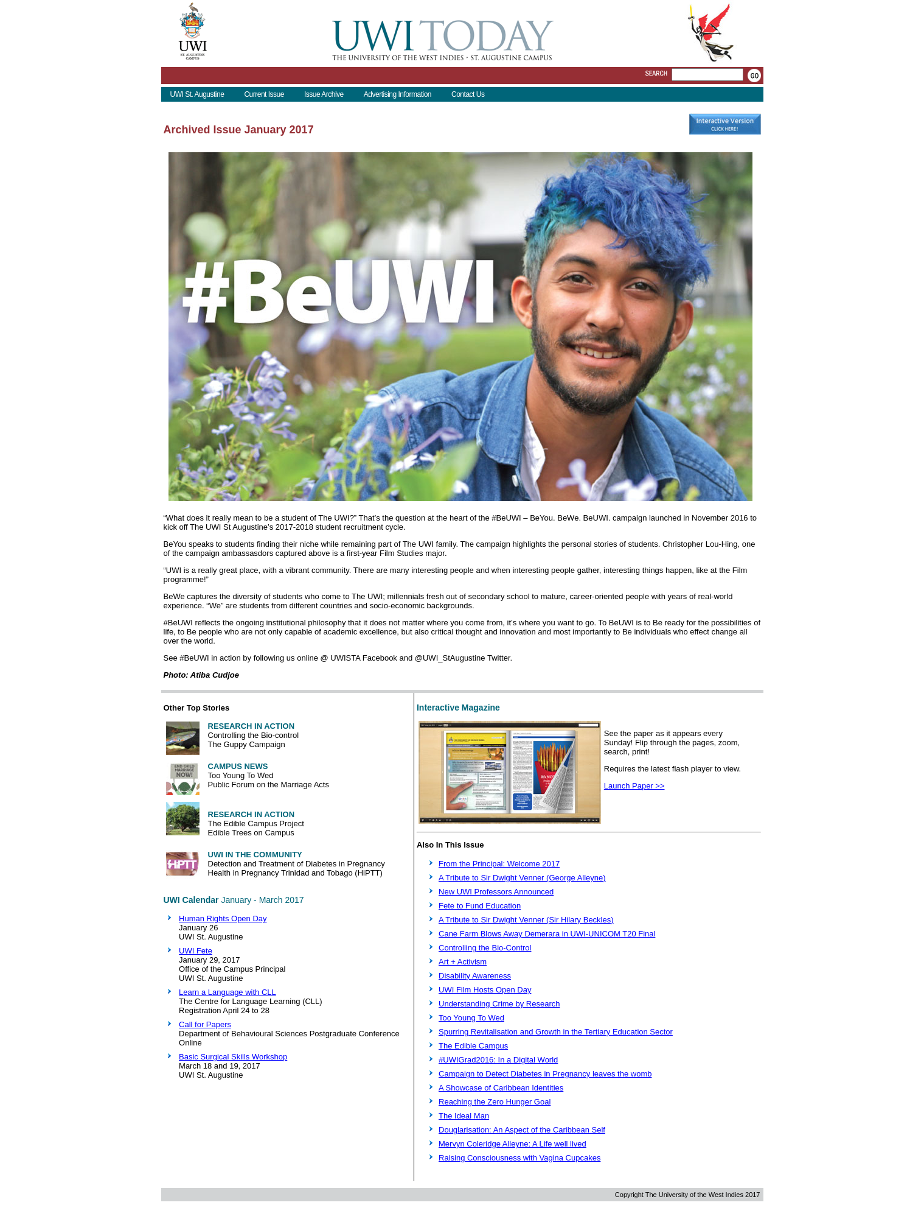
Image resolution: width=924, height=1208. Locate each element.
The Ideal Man (464, 1115)
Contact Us (467, 94)
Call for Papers (205, 1024)
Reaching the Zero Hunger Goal (495, 1101)
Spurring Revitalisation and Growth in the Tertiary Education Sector (556, 1031)
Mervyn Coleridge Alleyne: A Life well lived (512, 1143)
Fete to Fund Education (480, 905)
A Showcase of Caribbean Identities (501, 1087)
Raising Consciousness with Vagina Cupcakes (519, 1157)
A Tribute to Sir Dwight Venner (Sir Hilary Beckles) (526, 919)
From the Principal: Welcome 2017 (499, 863)
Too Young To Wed (471, 1017)
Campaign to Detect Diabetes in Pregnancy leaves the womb (545, 1073)
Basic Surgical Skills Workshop (233, 1056)
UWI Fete (195, 950)
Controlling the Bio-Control (485, 947)
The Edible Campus (473, 1045)
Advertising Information (397, 94)
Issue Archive (324, 94)
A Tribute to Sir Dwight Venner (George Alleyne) (522, 877)
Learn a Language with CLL (227, 992)
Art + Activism (463, 961)
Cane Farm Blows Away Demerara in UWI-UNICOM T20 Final (547, 933)
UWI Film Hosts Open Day (485, 989)
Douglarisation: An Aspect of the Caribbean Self (522, 1129)
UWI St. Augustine (197, 94)
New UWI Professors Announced (496, 891)
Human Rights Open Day (223, 918)
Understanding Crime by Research (499, 1003)
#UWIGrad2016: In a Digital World (498, 1059)
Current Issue (264, 94)
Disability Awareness (475, 975)
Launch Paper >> (634, 785)
